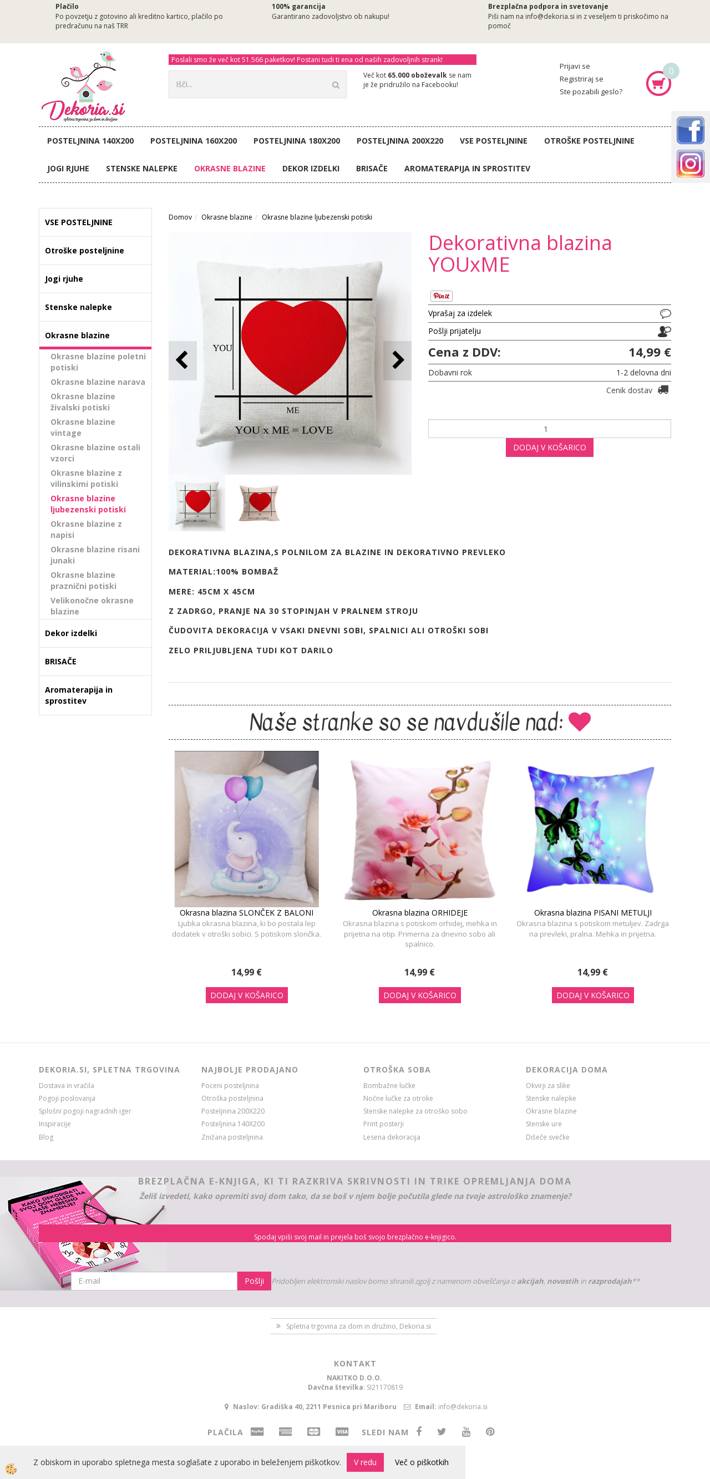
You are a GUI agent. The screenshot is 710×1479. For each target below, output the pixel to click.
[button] (397, 360)
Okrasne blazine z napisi (86, 529)
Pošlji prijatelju (454, 331)
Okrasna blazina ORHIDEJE (420, 912)
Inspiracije (55, 1124)
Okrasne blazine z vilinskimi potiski (86, 478)
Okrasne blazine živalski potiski (82, 402)
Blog (46, 1137)
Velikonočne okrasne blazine (92, 606)
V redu (365, 1462)
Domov (180, 217)
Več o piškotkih (422, 1462)
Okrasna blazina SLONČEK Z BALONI (246, 912)
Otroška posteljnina (232, 1098)
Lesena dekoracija (391, 1137)
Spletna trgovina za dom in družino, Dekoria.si (358, 1326)
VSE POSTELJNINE (494, 140)
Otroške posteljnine (589, 140)
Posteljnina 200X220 (400, 140)
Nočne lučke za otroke (398, 1098)
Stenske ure (544, 1124)
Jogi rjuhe (68, 168)
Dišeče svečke (548, 1137)
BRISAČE (372, 168)
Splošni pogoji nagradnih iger (85, 1111)
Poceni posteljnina (230, 1085)
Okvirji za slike (548, 1085)
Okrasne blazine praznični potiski (83, 580)
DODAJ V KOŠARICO (549, 447)
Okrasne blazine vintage (82, 427)
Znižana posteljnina (232, 1137)
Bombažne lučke (389, 1085)
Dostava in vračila (66, 1085)
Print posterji (383, 1124)
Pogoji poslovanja (67, 1098)
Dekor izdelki (310, 168)
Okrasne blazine (230, 168)
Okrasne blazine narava (97, 382)
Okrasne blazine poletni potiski (98, 362)
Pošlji (254, 1280)
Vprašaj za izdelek (460, 313)
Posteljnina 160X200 (193, 140)
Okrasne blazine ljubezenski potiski (88, 504)
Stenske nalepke (142, 168)
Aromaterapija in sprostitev (467, 168)
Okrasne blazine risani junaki (95, 555)
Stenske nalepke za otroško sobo (415, 1111)
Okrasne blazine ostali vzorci (95, 453)
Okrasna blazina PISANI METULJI (593, 912)
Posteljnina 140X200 (90, 140)
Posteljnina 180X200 (296, 140)
